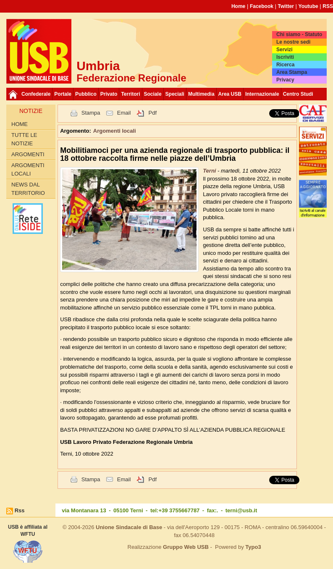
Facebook (261, 6)
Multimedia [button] (201, 94)
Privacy (285, 80)
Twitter (286, 6)
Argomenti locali (28, 169)
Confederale (35, 94)
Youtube (308, 6)
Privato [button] (109, 94)
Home (238, 6)
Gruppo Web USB (186, 547)
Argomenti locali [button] (114, 131)
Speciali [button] (174, 94)
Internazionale (262, 94)
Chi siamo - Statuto (299, 34)
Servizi (284, 49)
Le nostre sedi (293, 42)
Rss (20, 510)
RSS (328, 6)
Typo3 (253, 547)
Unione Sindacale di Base (129, 527)
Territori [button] (130, 94)
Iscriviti (285, 57)
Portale (62, 94)
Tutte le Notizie (24, 139)
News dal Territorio (28, 188)
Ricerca (285, 65)
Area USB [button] (229, 94)
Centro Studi (298, 94)
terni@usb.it (241, 510)
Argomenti (28, 154)
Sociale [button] (153, 94)
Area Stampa (291, 72)
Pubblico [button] (86, 94)
